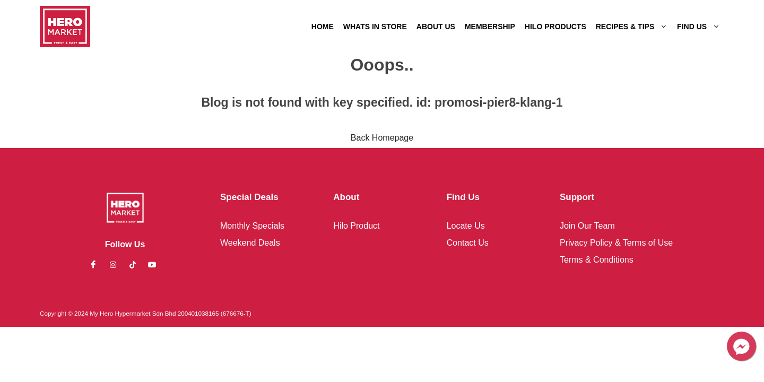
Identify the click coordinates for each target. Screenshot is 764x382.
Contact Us (468, 242)
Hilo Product (356, 225)
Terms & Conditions (596, 259)
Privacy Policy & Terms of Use (616, 242)
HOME (322, 26)
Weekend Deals (250, 242)
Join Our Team (587, 225)
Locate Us (466, 225)
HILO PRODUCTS (555, 26)
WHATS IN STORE (375, 26)
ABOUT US (435, 26)
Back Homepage (382, 137)
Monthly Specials (252, 225)
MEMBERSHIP (490, 26)
